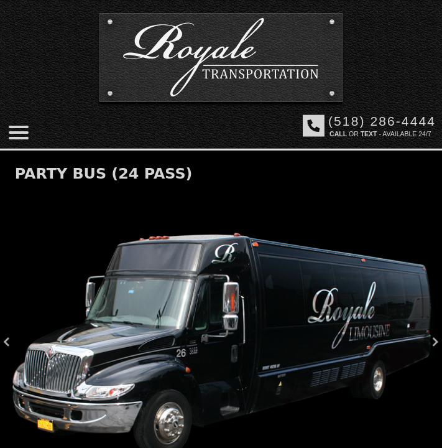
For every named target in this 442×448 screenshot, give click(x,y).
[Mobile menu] (18, 132)
